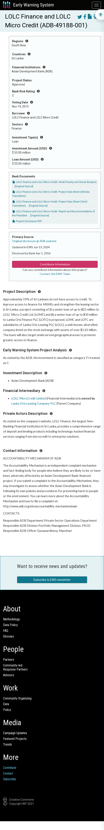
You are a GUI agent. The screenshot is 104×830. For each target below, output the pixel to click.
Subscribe (9, 779)
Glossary (8, 636)
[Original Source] (24, 186)
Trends (7, 744)
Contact (8, 773)
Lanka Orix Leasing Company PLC (33, 403)
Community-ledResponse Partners (15, 667)
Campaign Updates (15, 733)
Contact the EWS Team (55, 274)
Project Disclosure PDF (27, 221)
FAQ (5, 631)
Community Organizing (17, 698)
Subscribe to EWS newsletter (52, 579)
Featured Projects (15, 739)
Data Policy (10, 625)
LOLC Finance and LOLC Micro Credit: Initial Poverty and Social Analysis (55, 182)
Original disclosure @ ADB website (34, 241)
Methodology (11, 619)
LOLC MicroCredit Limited (28, 398)
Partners (8, 660)
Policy (7, 710)
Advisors (8, 675)
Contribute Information (55, 264)
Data (6, 704)
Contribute (9, 768)
